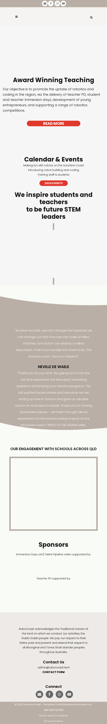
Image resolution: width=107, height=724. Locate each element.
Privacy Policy (53, 721)
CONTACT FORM (53, 672)
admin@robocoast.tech (54, 667)
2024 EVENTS (54, 183)
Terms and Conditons (53, 715)
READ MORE (53, 123)
